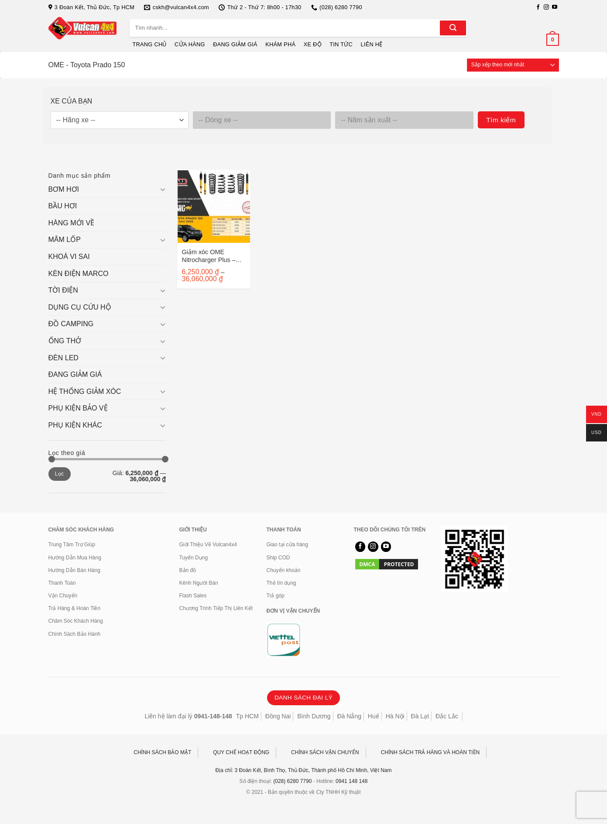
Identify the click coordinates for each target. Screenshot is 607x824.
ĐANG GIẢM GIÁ (235, 44)
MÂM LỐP (64, 239)
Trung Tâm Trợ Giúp (72, 544)
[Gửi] (453, 28)
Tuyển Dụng (193, 558)
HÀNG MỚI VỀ (71, 223)
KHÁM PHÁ (280, 44)
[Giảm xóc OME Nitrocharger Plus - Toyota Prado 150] (214, 206)
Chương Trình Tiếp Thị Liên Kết (216, 608)
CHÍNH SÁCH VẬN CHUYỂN (325, 752)
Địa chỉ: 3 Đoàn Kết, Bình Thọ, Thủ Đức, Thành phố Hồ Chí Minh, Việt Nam (304, 770)
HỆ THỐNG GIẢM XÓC (84, 391)
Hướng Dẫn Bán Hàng (74, 570)
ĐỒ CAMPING (71, 324)
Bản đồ (187, 570)
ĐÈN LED (63, 358)
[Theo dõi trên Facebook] (538, 7)
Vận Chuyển (63, 596)
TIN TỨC (341, 44)
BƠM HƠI (63, 189)
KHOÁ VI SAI (69, 256)
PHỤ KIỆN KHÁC (75, 425)
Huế (373, 716)
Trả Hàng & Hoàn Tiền (74, 608)
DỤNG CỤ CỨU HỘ (79, 307)
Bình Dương (313, 716)
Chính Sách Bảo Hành (74, 634)
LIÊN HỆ (371, 44)
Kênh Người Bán (198, 583)
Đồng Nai (278, 716)
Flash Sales (193, 596)
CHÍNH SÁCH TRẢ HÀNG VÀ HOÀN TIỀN (430, 752)
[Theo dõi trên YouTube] (554, 7)
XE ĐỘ (313, 44)
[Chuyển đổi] (162, 189)
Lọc (59, 474)
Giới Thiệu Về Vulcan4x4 (208, 544)
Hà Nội (395, 716)
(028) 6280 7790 (292, 781)
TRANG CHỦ (150, 44)
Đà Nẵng (349, 716)
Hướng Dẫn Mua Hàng (74, 558)
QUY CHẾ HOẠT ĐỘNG (241, 752)
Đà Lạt (420, 716)
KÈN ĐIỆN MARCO (78, 273)
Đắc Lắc (447, 716)
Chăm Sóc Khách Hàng (75, 621)
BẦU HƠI (62, 206)
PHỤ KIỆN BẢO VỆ (78, 408)
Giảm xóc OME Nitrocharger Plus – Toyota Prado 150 (209, 256)
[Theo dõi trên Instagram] (546, 7)
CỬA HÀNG (190, 44)
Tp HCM (247, 716)
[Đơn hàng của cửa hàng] (513, 65)
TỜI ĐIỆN (63, 290)
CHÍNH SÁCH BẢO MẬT (162, 752)
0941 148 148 (351, 781)
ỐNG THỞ (64, 341)
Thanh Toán (62, 583)
